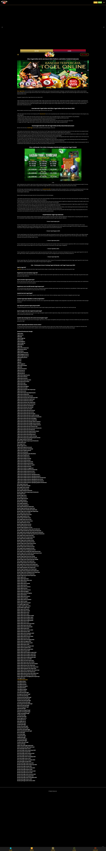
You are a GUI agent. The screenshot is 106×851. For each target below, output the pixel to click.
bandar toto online (47, 189)
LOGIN (95, 2)
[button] (2, 27)
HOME (10, 849)
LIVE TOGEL (84, 54)
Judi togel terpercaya (22, 679)
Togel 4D (19, 269)
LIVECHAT (95, 849)
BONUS (32, 849)
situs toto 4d (42, 113)
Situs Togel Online (21, 91)
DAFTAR (100, 2)
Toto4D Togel (30, 127)
